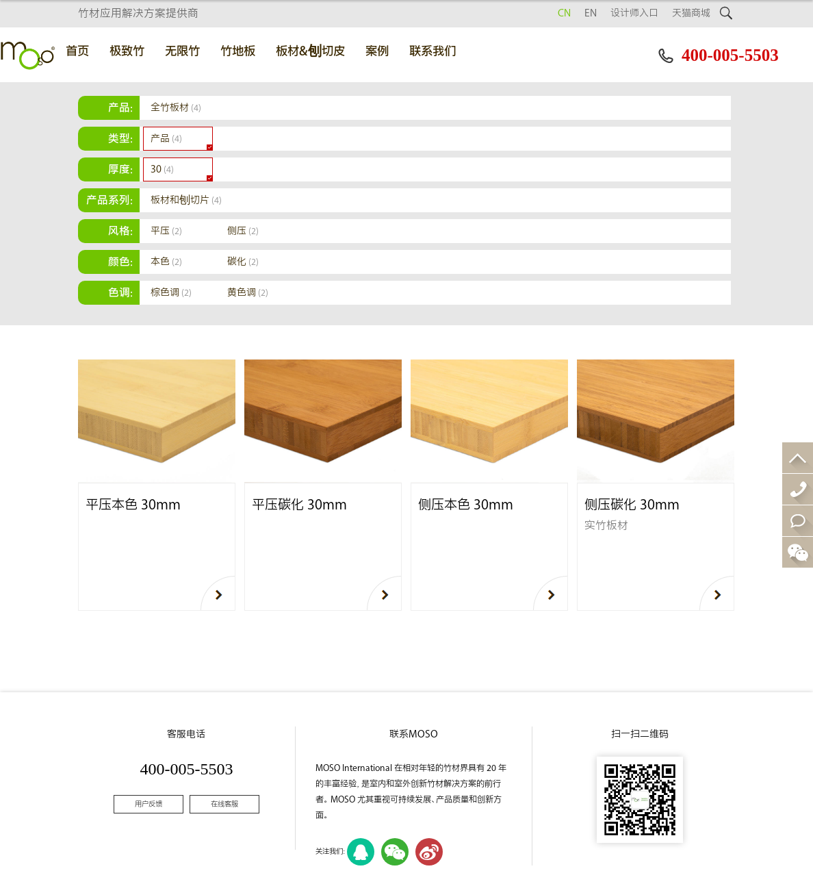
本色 (166, 262)
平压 (166, 231)
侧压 (243, 231)
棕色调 (171, 293)
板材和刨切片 (186, 200)
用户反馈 (148, 804)
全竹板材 (176, 108)
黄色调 (247, 293)
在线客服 (224, 804)
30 (162, 169)
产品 (166, 138)
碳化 (243, 262)
